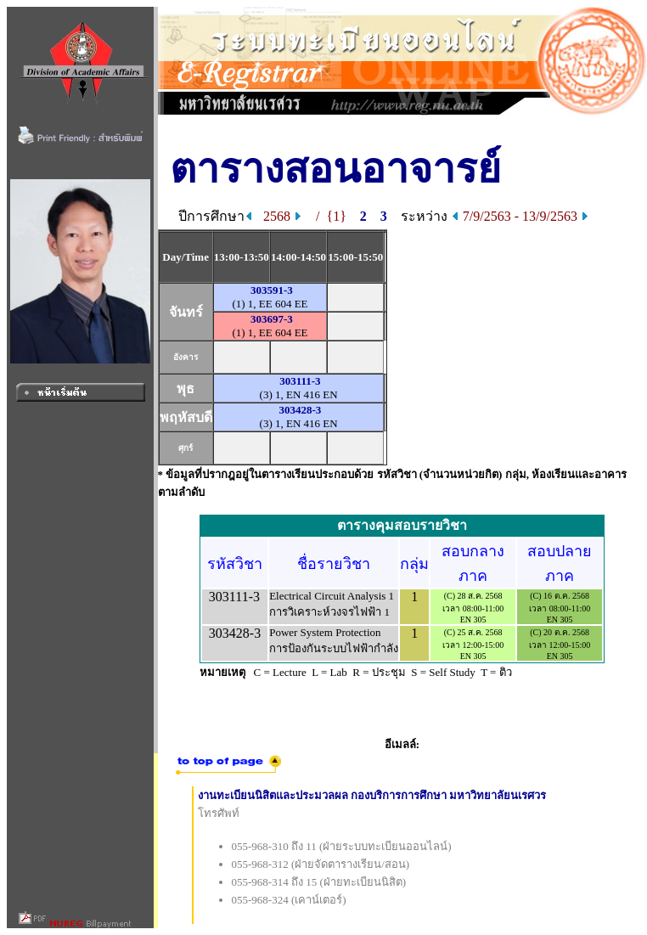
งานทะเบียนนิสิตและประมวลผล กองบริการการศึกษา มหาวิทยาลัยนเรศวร (372, 795)
